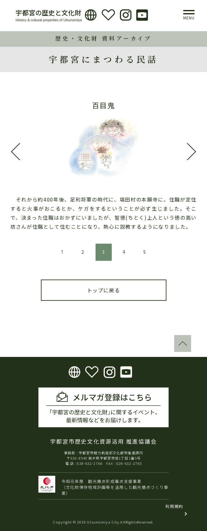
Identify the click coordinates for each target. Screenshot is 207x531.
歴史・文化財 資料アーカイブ (103, 38)
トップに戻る (103, 290)
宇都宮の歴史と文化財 (48, 12)
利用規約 (174, 506)
